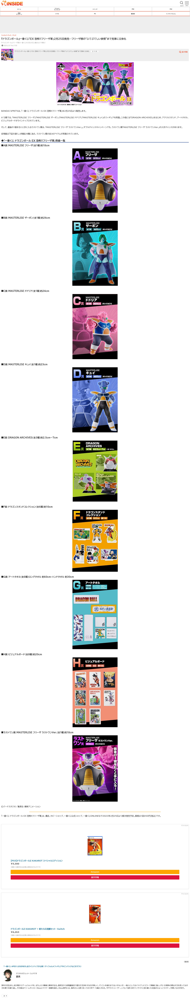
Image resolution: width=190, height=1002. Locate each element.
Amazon (95, 872)
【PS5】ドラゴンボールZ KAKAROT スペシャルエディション (37, 861)
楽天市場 (95, 877)
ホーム (19, 9)
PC (95, 13)
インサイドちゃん (171, 13)
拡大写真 (185, 52)
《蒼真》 (186, 962)
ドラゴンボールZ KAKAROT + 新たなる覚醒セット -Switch (38, 929)
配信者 (133, 13)
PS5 (133, 9)
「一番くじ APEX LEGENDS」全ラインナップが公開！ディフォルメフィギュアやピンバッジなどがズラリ (42, 966)
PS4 (171, 9)
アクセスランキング (57, 9)
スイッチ (95, 9)
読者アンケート (19, 14)
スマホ (57, 13)
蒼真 (18, 976)
